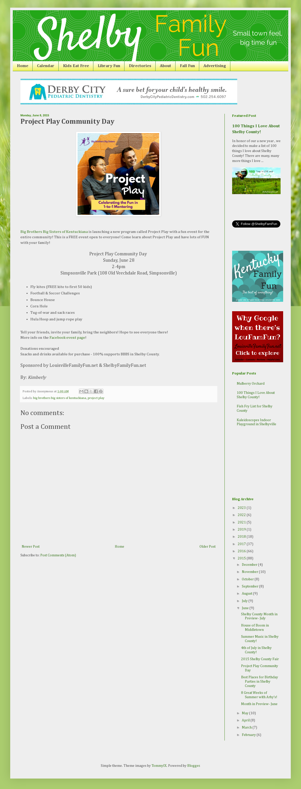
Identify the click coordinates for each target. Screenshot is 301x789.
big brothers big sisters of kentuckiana (59, 398)
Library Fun (109, 66)
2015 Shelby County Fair (260, 659)
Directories (140, 66)
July (245, 601)
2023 (242, 508)
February (249, 735)
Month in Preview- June (259, 704)
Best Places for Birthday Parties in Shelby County (259, 681)
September (250, 586)
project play (96, 398)
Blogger (193, 766)
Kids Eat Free (76, 66)
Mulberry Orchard (251, 383)
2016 (242, 551)
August (247, 593)
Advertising (215, 66)
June (245, 608)
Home (22, 66)
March (247, 727)
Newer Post (31, 546)
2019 (242, 529)
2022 (242, 515)
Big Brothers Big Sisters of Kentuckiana (54, 232)
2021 (242, 522)
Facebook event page (67, 338)
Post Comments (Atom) (58, 555)
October (248, 579)
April (246, 720)
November (250, 572)
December (250, 565)
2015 (242, 558)
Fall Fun (187, 66)
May (245, 713)
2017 (242, 544)
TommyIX (159, 766)
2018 (242, 536)
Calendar (45, 66)
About (165, 66)
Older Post (207, 546)
